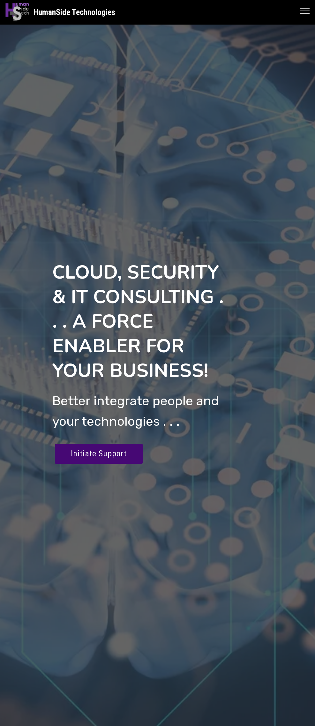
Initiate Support (99, 453)
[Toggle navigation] (305, 10)
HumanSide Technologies (74, 12)
